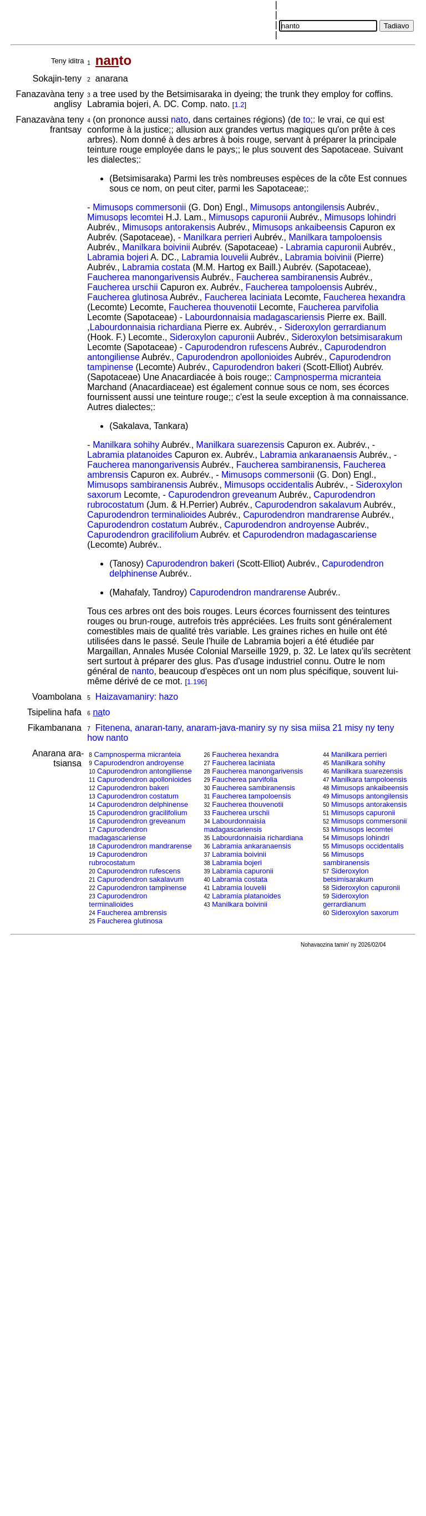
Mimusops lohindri (360, 217)
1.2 (239, 104)
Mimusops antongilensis (297, 207)
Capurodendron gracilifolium (142, 534)
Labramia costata (156, 267)
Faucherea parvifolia (338, 307)
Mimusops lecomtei (125, 217)
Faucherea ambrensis (132, 912)
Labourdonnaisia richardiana (146, 327)
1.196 (196, 682)
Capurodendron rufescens (236, 347)
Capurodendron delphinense (142, 804)
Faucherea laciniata (243, 297)
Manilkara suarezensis (240, 444)
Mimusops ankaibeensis (299, 227)
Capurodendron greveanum (222, 494)
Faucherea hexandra (364, 297)
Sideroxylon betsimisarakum (346, 337)
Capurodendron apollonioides (234, 357)
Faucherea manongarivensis (143, 277)
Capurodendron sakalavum (308, 504)
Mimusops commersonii (139, 207)
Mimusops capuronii (248, 217)
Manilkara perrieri (217, 237)
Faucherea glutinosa (127, 297)
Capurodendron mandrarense (301, 514)
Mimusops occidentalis (268, 484)
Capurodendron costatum (137, 524)
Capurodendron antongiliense (144, 771)
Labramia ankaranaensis (308, 454)
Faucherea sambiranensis (287, 277)
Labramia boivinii (318, 257)
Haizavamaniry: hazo (136, 696)
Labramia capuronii (323, 247)
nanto (142, 671)
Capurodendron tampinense (141, 887)
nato (179, 119)
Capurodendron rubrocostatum (118, 858)
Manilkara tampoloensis (335, 237)
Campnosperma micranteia (327, 377)
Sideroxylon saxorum (364, 912)
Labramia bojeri (117, 257)
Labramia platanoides (129, 454)
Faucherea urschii (122, 287)
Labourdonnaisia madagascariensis (254, 317)
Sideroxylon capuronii (212, 337)
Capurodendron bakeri (256, 367)
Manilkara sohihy (126, 444)
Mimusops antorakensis (168, 227)
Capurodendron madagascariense (309, 534)
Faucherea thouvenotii (212, 307)
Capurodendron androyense (279, 524)
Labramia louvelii (214, 257)
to (306, 119)
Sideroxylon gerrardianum (335, 327)
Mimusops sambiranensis (137, 484)
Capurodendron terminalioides (146, 514)
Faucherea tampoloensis (294, 287)
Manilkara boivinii (156, 247)
